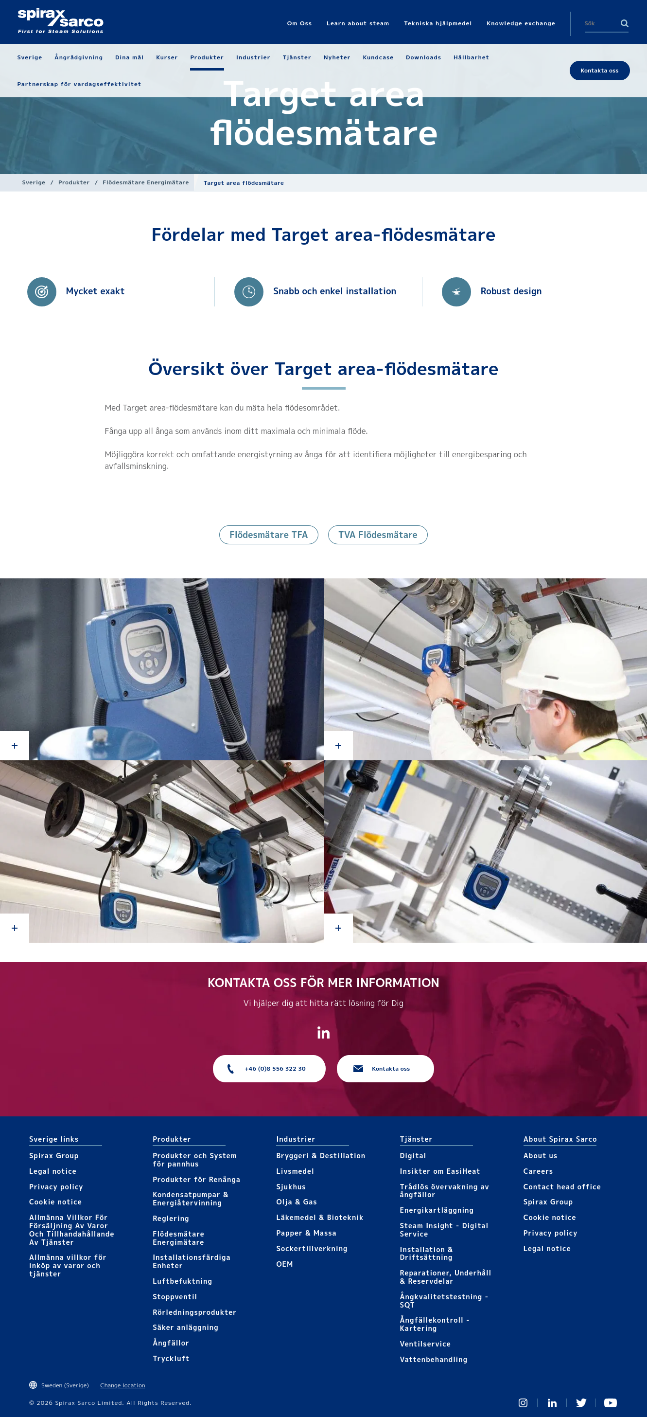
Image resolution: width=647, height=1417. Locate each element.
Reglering (171, 1218)
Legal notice (53, 1171)
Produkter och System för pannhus (195, 1159)
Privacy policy (56, 1186)
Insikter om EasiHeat (440, 1171)
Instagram (523, 1403)
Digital (413, 1155)
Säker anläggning (185, 1327)
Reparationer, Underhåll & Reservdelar (446, 1277)
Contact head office (562, 1186)
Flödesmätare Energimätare (146, 182)
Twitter (581, 1403)
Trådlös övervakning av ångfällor (445, 1191)
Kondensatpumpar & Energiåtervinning (190, 1198)
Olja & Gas (296, 1201)
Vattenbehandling (434, 1359)
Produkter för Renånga (197, 1179)
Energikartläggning (437, 1210)
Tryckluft (171, 1358)
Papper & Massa (306, 1233)
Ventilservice (425, 1343)
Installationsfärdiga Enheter (191, 1261)
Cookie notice (55, 1201)
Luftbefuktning (182, 1281)
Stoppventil (175, 1296)
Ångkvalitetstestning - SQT (444, 1300)
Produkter (74, 182)
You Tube (610, 1403)
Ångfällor (171, 1342)
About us (541, 1155)
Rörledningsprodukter (195, 1312)
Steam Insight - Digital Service (444, 1229)
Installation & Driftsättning (427, 1253)
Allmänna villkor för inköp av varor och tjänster (67, 1265)
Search (625, 23)
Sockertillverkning (312, 1248)
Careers (538, 1171)
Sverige (34, 182)
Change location (122, 1385)
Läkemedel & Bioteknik (320, 1217)
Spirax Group (54, 1155)
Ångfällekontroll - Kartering (435, 1324)
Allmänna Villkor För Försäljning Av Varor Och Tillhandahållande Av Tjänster (71, 1229)
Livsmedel (295, 1171)
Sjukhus (291, 1186)
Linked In (552, 1403)
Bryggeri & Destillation (321, 1155)
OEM (284, 1264)
